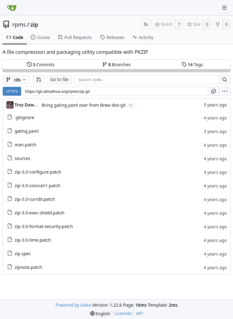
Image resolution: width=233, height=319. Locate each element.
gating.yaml (27, 131)
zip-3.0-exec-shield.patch (39, 213)
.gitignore (24, 117)
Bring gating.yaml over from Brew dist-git (84, 105)
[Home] (11, 7)
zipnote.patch (28, 267)
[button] (38, 79)
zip (34, 24)
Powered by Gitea (73, 305)
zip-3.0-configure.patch (38, 172)
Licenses (123, 313)
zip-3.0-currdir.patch (35, 199)
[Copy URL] (213, 91)
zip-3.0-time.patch (33, 240)
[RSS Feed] (146, 24)
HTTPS (12, 91)
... (130, 105)
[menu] (225, 91)
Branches (116, 64)
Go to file (59, 79)
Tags (192, 64)
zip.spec (23, 253)
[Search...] (225, 79)
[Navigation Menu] (224, 7)
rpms (19, 24)
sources (22, 158)
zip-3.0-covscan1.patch (37, 185)
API (139, 313)
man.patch (25, 145)
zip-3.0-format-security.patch (44, 226)
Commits (41, 64)
